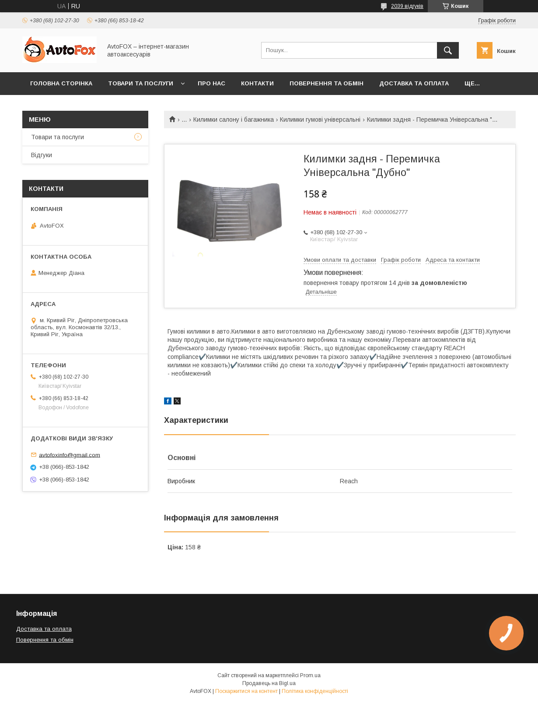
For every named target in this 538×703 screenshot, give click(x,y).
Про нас (211, 83)
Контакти (257, 83)
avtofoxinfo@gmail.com (69, 454)
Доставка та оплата (414, 83)
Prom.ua (310, 675)
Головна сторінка (61, 83)
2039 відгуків (407, 6)
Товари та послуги (140, 83)
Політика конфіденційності (315, 691)
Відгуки (41, 154)
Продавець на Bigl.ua (269, 683)
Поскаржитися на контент (246, 691)
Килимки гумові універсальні (320, 119)
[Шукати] (448, 50)
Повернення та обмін (326, 83)
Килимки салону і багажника (233, 119)
